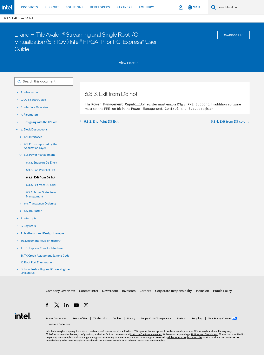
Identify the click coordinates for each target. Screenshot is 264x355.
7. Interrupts (29, 218)
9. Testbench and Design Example (42, 233)
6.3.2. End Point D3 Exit (40, 170)
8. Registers (28, 226)
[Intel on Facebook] (47, 306)
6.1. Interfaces (33, 137)
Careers (145, 291)
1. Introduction (30, 92)
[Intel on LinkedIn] (67, 306)
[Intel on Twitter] (57, 306)
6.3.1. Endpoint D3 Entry (41, 162)
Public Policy (222, 291)
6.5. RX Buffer (33, 211)
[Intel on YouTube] (76, 306)
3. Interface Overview (34, 107)
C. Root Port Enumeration (37, 262)
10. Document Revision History (40, 241)
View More (129, 63)
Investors (129, 291)
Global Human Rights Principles (184, 337)
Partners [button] (124, 7)
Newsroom (110, 291)
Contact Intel (88, 291)
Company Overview (60, 291)
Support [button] (52, 7)
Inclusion (202, 291)
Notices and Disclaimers (204, 334)
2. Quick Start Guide (33, 100)
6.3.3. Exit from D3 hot (40, 177)
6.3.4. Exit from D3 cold (40, 185)
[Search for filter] (43, 81)
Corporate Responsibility (173, 291)
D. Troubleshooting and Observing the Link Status (45, 271)
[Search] (213, 7)
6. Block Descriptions (34, 129)
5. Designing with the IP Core (39, 122)
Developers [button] (100, 7)
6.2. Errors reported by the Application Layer (41, 146)
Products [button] (29, 7)
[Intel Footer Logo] (22, 315)
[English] (194, 7)
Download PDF (233, 35)
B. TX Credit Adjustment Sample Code (45, 255)
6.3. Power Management (39, 155)
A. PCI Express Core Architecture (42, 248)
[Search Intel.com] (240, 7)
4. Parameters (30, 114)
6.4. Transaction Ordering (40, 203)
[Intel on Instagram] (86, 306)
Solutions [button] (74, 7)
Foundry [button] (146, 7)
